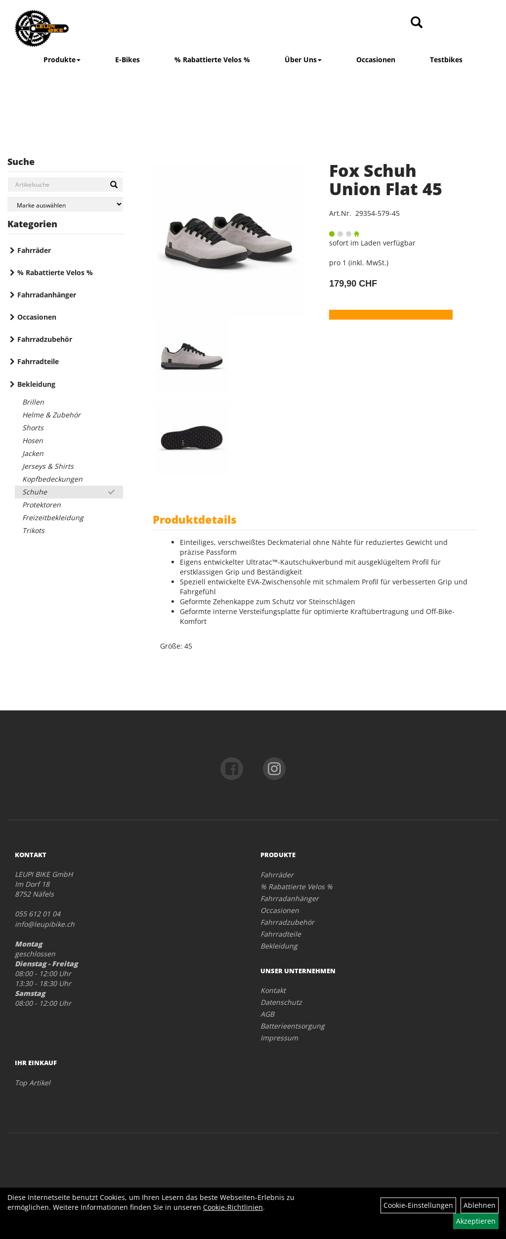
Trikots (33, 530)
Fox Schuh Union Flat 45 (385, 179)
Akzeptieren (476, 1221)
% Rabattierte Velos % (212, 59)
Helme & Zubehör (51, 414)
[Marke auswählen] (65, 204)
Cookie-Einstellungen (418, 1205)
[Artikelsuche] (416, 23)
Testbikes (446, 59)
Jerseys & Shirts (48, 466)
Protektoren (41, 504)
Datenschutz (281, 1002)
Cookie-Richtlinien (233, 1207)
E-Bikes (127, 59)
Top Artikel (32, 1082)
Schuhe (34, 491)
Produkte (62, 59)
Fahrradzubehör (44, 339)
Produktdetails (195, 519)
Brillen (33, 402)
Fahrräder (34, 250)
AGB (267, 1014)
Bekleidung (36, 384)
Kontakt (273, 990)
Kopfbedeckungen (52, 479)
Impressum (279, 1037)
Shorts (32, 427)
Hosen (32, 440)
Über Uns (303, 59)
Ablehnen (480, 1205)
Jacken (32, 453)
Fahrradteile (38, 361)
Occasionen (375, 59)
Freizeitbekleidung (53, 517)
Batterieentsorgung (292, 1026)
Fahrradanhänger (46, 294)
